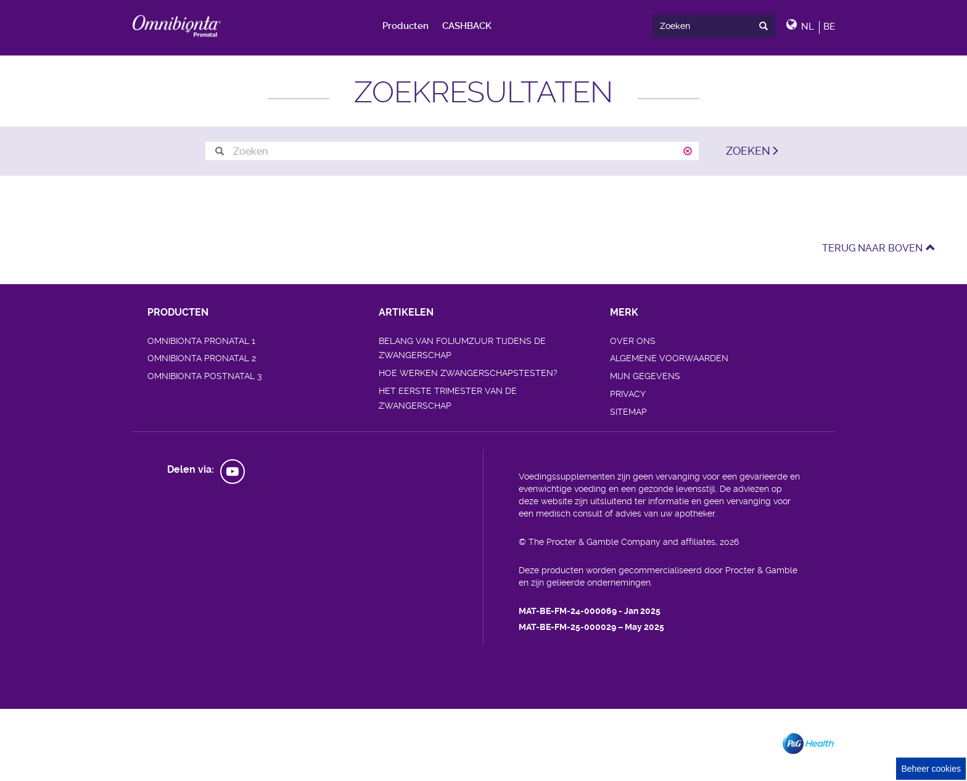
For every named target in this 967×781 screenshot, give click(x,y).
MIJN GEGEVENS (645, 376)
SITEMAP (628, 412)
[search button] (219, 151)
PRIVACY (628, 394)
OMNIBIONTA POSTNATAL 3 (204, 376)
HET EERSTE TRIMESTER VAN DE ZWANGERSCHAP (448, 398)
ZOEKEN (748, 150)
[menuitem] (406, 26)
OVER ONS (633, 341)
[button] (810, 25)
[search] (713, 26)
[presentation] (766, 25)
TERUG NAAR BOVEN (879, 248)
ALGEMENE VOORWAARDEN (669, 358)
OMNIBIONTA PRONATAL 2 (201, 358)
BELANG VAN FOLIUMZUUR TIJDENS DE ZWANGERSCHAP (462, 348)
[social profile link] (232, 471)
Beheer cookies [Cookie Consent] (931, 769)
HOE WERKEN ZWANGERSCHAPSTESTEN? (468, 373)
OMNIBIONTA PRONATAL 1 (201, 341)
